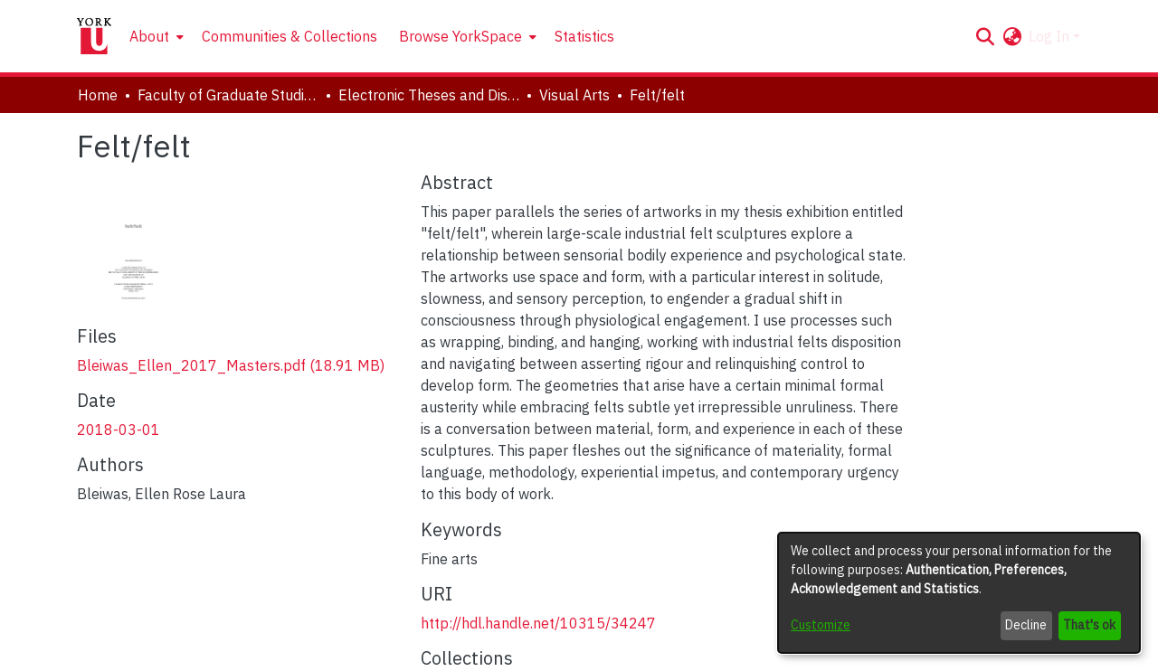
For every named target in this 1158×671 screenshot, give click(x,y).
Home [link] (98, 95)
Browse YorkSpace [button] (460, 36)
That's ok (1089, 625)
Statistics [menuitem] (584, 36)
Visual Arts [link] (574, 95)
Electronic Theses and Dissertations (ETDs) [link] (428, 95)
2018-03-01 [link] (118, 430)
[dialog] (959, 593)
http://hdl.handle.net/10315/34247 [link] (538, 623)
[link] (230, 365)
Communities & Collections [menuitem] (289, 36)
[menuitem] (155, 36)
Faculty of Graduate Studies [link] (228, 95)
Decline (1026, 625)
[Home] (94, 36)
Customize (820, 625)
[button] (984, 36)
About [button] (149, 36)
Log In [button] (1051, 36)
